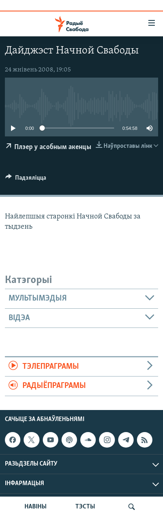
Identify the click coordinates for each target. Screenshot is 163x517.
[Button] (25, 179)
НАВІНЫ (35, 507)
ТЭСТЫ (85, 507)
